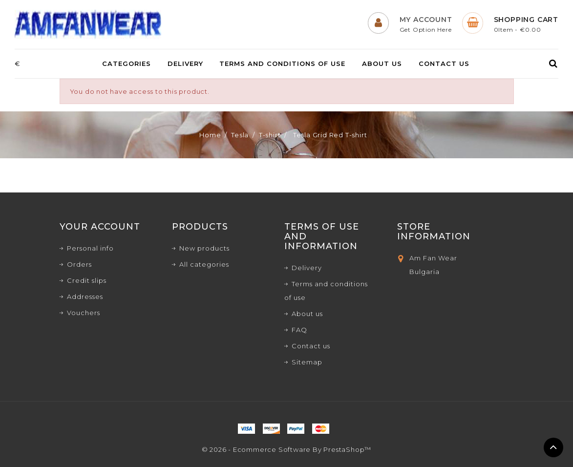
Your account (100, 226)
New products (204, 248)
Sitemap (307, 362)
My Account (426, 19)
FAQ (299, 330)
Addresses (85, 296)
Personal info (90, 248)
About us (382, 63)
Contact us (444, 63)
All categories (204, 264)
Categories (126, 63)
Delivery (185, 63)
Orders (79, 264)
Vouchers (83, 313)
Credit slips (86, 280)
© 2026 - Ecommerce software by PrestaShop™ (287, 449)
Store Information (433, 231)
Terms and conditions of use (282, 63)
